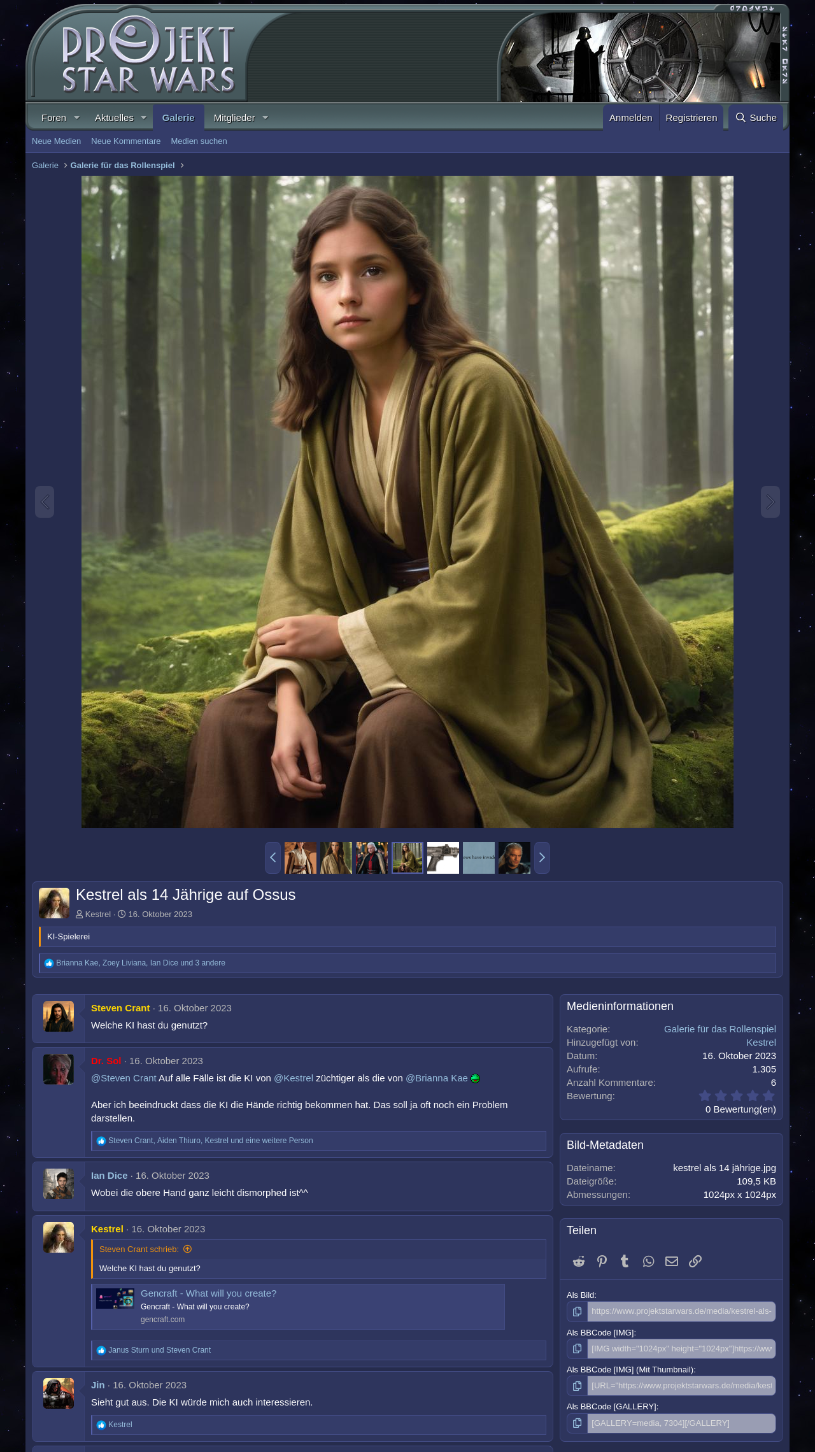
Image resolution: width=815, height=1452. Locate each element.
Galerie (178, 117)
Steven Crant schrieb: (139, 1249)
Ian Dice (109, 1175)
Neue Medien (56, 141)
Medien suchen (199, 141)
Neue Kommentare (125, 141)
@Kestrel (293, 1077)
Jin (98, 1384)
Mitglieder (234, 117)
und (159, 1350)
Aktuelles (114, 117)
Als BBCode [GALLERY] (611, 1406)
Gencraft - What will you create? (208, 1293)
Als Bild (580, 1295)
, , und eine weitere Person (210, 1140)
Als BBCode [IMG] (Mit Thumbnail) (630, 1369)
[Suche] (755, 117)
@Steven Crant (124, 1077)
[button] (76, 117)
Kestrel (98, 914)
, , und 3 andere (140, 962)
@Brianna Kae (437, 1077)
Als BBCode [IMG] (600, 1332)
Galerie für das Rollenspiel (720, 1028)
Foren (53, 117)
